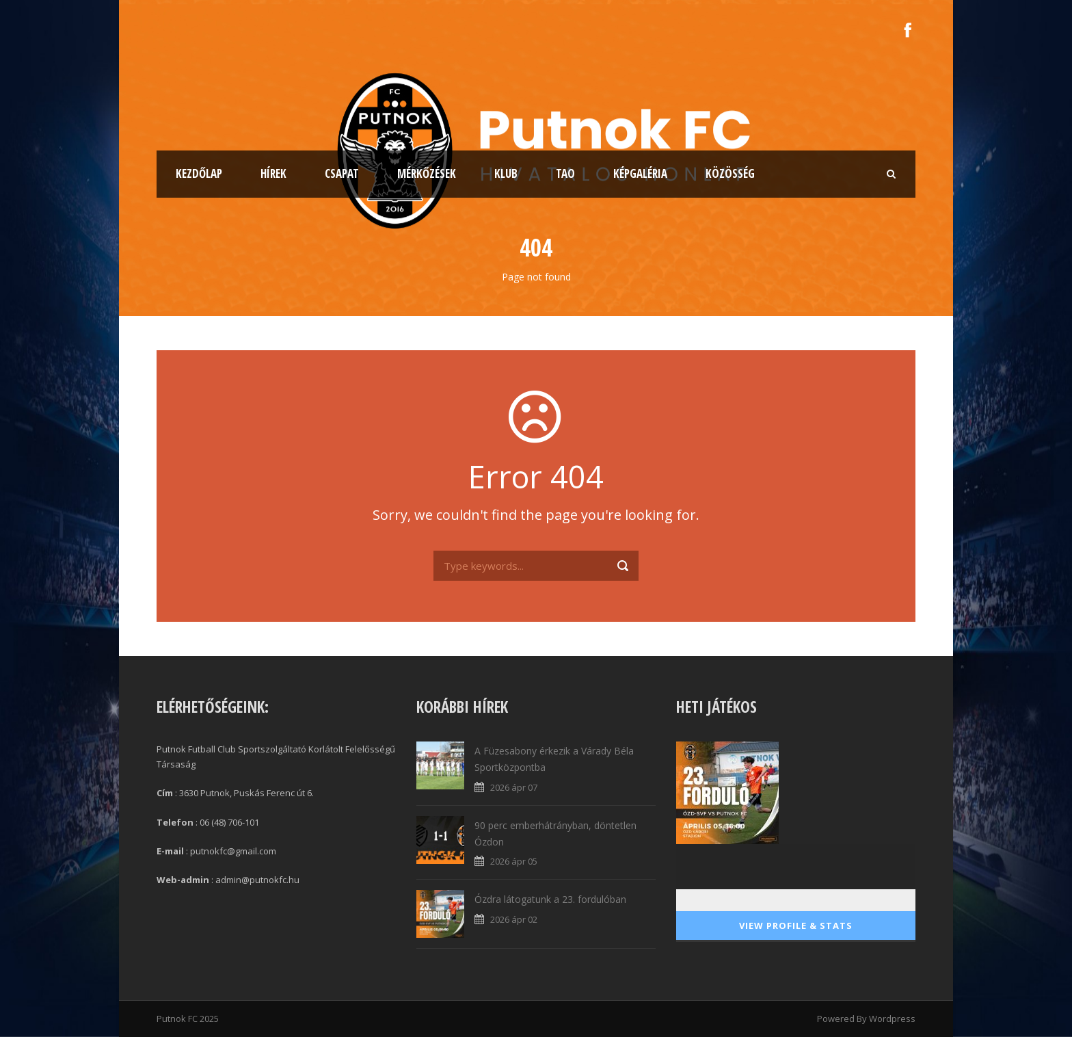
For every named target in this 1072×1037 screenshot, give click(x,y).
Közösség (730, 173)
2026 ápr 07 (513, 787)
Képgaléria (640, 173)
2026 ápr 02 (513, 919)
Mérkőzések (426, 173)
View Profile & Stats (796, 925)
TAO (565, 173)
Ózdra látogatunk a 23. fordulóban (550, 899)
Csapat (342, 173)
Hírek (273, 173)
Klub (506, 173)
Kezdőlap (199, 173)
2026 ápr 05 (513, 861)
